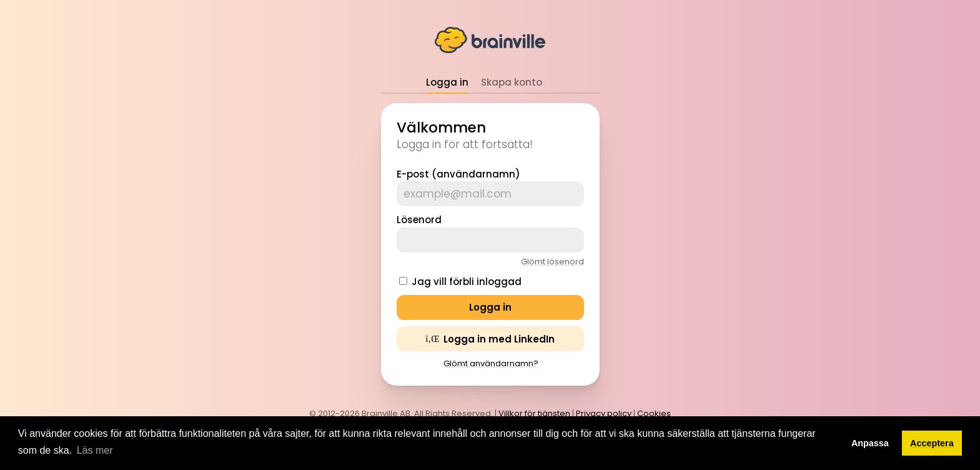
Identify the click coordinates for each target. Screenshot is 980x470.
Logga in (447, 82)
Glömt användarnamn (488, 363)
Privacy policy (603, 413)
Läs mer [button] (95, 450)
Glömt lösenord (552, 262)
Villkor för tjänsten (534, 413)
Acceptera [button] (932, 443)
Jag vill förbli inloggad (467, 281)
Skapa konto (511, 82)
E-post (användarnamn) (458, 174)
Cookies (654, 413)
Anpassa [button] (870, 443)
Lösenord (419, 219)
